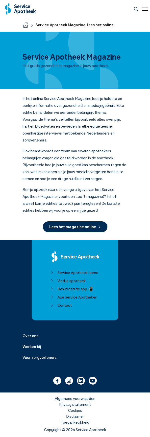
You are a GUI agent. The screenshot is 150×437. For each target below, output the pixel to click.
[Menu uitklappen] (75, 335)
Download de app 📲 (71, 289)
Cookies (75, 410)
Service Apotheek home (74, 272)
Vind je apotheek (68, 280)
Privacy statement (75, 404)
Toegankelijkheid (75, 422)
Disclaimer (75, 416)
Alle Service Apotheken (73, 297)
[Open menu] (144, 9)
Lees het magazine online (75, 227)
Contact (61, 305)
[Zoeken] (136, 9)
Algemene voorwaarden (75, 398)
